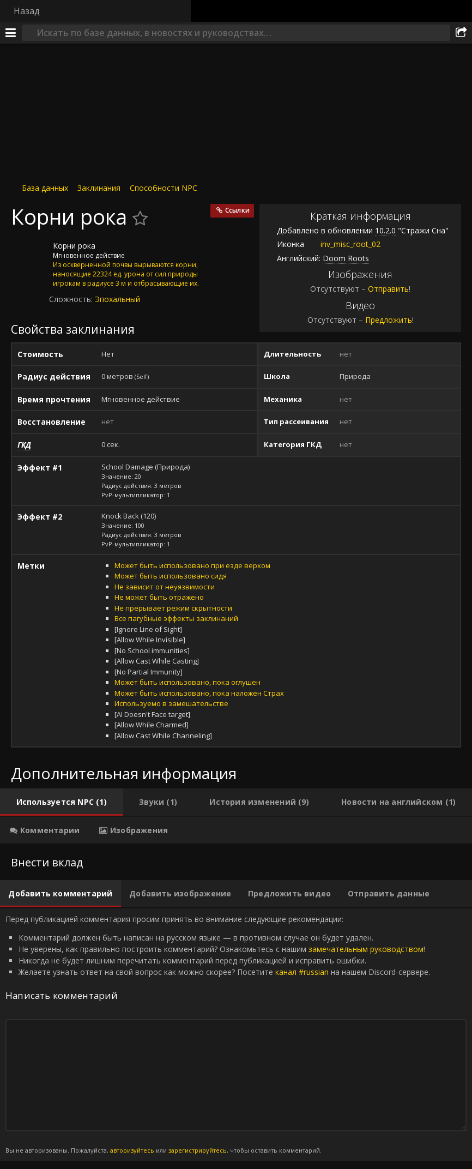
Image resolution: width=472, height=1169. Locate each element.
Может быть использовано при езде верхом (192, 565)
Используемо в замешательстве (171, 703)
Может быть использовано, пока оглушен (187, 682)
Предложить (388, 320)
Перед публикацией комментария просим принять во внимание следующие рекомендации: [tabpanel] (236, 1034)
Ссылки (237, 210)
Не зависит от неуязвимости (164, 587)
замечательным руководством (365, 949)
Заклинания (98, 188)
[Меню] (11, 33)
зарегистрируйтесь (197, 1150)
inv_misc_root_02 (342, 244)
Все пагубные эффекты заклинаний (176, 618)
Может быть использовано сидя (170, 576)
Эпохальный (117, 299)
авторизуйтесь (132, 1150)
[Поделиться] (461, 33)
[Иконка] (29, 254)
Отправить (388, 289)
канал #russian (302, 972)
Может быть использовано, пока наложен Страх (199, 693)
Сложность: (72, 299)
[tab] (61, 802)
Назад (27, 11)
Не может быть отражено (159, 597)
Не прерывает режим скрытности (173, 608)
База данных (45, 188)
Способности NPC (163, 188)
